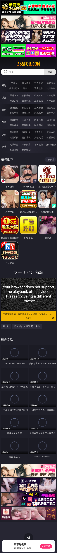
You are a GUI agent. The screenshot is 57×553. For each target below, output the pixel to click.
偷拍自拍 (26, 107)
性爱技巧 (51, 137)
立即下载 (46, 546)
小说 (4, 134)
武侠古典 (51, 132)
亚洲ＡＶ (14, 95)
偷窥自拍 (14, 119)
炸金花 (26, 88)
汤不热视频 (51, 144)
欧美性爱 (51, 107)
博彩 (4, 85)
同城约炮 (14, 144)
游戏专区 (51, 83)
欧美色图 (38, 119)
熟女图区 (38, 125)
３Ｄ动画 (51, 95)
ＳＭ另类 (51, 100)
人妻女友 (38, 132)
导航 (4, 146)
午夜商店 (26, 144)
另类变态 (51, 112)
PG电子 (14, 83)
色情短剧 (26, 149)
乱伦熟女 (38, 112)
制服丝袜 (14, 112)
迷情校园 (14, 137)
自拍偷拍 (26, 95)
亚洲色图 (26, 119)
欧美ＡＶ (38, 95)
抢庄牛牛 (51, 88)
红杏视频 (14, 149)
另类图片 (51, 125)
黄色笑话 (38, 137)
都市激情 (14, 132)
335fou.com (28, 64)
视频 (4, 97)
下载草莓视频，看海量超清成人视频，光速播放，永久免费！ (29, 316)
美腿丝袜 (14, 125)
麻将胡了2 (14, 88)
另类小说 (26, 137)
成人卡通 (38, 107)
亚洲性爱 (14, 107)
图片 (4, 122)
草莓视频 (38, 144)
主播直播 (38, 100)
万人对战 (38, 83)
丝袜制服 (26, 100)
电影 (4, 110)
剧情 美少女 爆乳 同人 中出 (27, 326)
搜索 (50, 71)
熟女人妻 (14, 100)
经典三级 (26, 112)
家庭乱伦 (26, 132)
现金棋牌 (38, 88)
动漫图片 (51, 119)
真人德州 (26, 83)
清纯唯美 (26, 125)
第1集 (6, 326)
